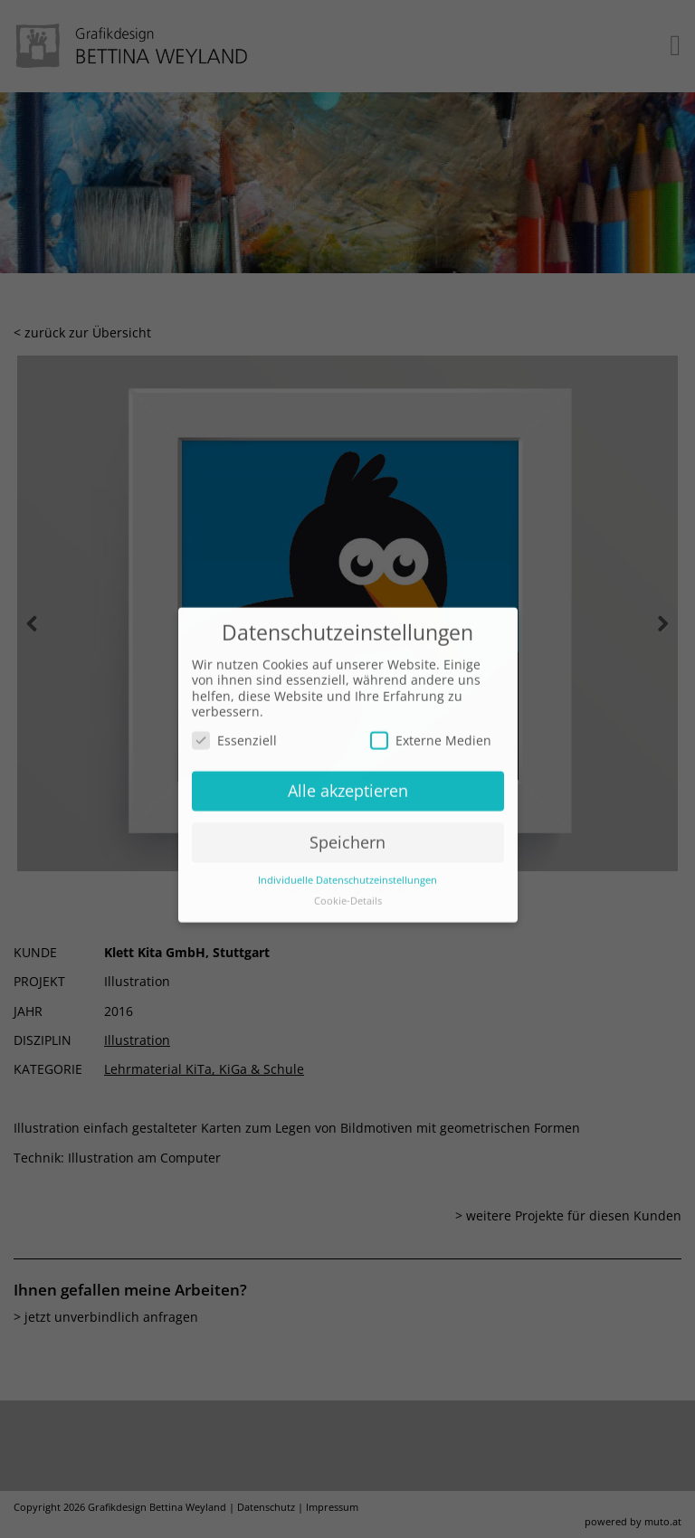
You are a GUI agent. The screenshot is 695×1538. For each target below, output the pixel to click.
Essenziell (234, 727)
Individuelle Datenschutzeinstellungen (347, 867)
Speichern (347, 829)
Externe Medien (430, 727)
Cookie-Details (348, 888)
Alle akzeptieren (348, 778)
